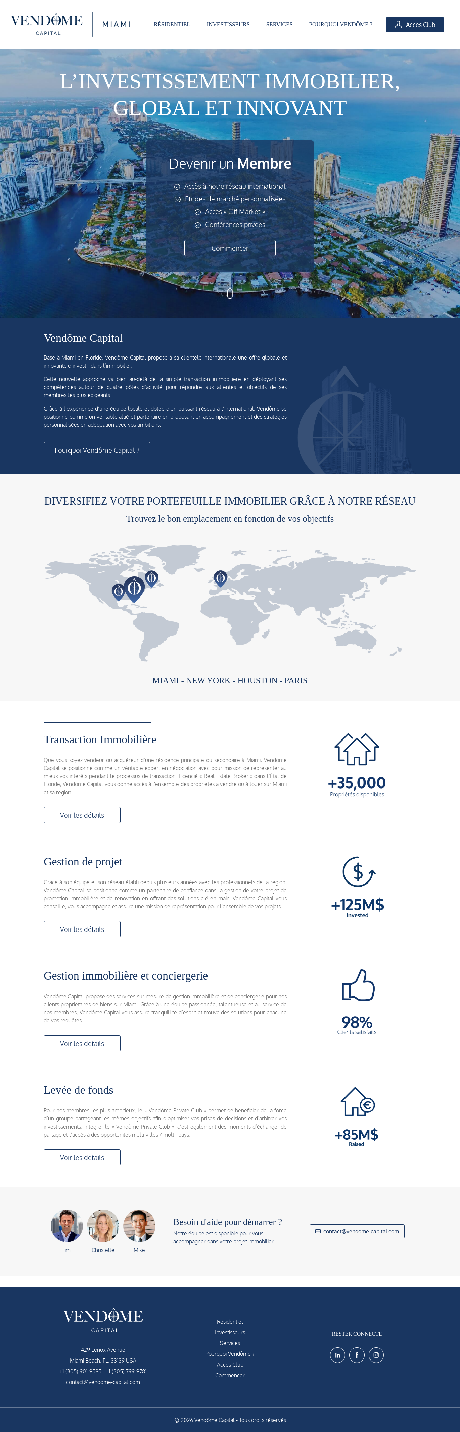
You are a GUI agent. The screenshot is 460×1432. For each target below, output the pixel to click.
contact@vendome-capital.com (357, 1231)
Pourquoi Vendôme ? (230, 1353)
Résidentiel (230, 1321)
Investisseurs (230, 1332)
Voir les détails (82, 815)
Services (230, 1343)
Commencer (230, 248)
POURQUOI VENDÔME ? (341, 24)
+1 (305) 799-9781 (126, 1371)
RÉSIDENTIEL (172, 24)
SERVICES (279, 24)
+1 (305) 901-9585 (80, 1371)
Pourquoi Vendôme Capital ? (97, 450)
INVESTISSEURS (228, 24)
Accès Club (415, 24)
